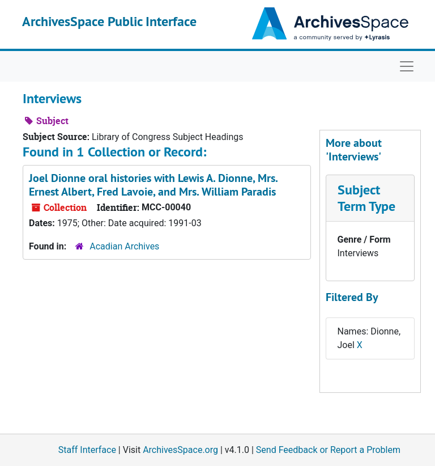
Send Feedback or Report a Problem (328, 449)
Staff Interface (87, 449)
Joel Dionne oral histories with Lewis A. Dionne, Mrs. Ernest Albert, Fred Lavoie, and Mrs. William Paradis (153, 185)
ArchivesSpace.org (180, 449)
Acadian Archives (124, 246)
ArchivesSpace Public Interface (109, 21)
